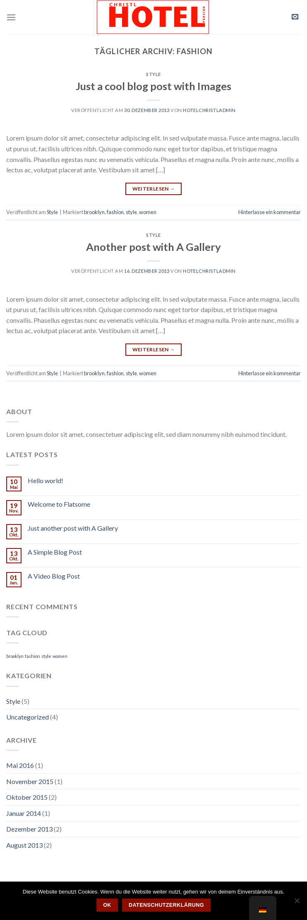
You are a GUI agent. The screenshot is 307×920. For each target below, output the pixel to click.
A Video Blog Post (54, 576)
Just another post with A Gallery (73, 528)
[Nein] (297, 903)
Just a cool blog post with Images (153, 86)
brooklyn (94, 212)
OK (107, 905)
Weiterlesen (153, 189)
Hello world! (45, 480)
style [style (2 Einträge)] (46, 656)
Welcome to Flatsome (59, 504)
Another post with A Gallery (153, 247)
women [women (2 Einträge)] (60, 656)
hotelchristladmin (209, 110)
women (147, 212)
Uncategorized (27, 717)
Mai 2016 (20, 765)
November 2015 (29, 781)
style (131, 212)
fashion (115, 212)
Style (153, 74)
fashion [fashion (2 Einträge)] (32, 656)
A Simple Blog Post (55, 552)
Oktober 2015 (27, 797)
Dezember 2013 (29, 829)
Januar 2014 (23, 813)
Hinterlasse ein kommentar (269, 212)
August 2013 (24, 845)
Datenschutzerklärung (166, 905)
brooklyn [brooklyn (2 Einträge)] (15, 656)
